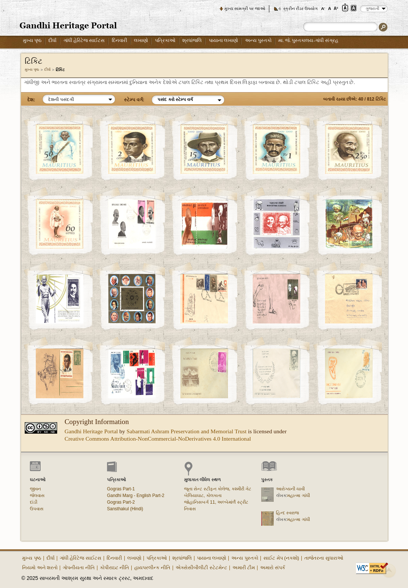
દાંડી (33, 502)
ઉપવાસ (37, 508)
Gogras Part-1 (121, 488)
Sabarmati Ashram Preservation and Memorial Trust (186, 431)
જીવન (35, 488)
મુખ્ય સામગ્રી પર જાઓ (244, 8)
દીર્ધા (52, 40)
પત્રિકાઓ (165, 40)
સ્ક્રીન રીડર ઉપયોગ (300, 8)
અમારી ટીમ (243, 567)
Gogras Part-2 (121, 502)
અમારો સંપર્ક (272, 567)
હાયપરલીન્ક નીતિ (152, 567)
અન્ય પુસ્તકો (258, 40)
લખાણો (141, 40)
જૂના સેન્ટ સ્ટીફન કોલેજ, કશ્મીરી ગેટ (217, 488)
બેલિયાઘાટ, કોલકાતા (203, 495)
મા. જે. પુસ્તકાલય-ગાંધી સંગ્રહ (308, 40)
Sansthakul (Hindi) (125, 508)
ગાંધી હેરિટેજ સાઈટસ (84, 40)
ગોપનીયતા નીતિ (79, 567)
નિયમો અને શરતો (40, 567)
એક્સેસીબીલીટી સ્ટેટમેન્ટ (201, 567)
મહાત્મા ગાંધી (298, 495)
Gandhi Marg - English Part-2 (135, 495)
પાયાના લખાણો (223, 40)
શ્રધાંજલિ (192, 40)
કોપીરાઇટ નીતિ (114, 567)
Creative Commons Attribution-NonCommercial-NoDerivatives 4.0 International (158, 438)
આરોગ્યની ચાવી (290, 488)
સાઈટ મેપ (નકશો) (281, 558)
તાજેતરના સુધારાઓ (323, 558)
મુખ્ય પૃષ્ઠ (32, 40)
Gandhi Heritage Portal (91, 431)
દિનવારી (119, 40)
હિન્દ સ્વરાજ (287, 512)
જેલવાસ (37, 495)
